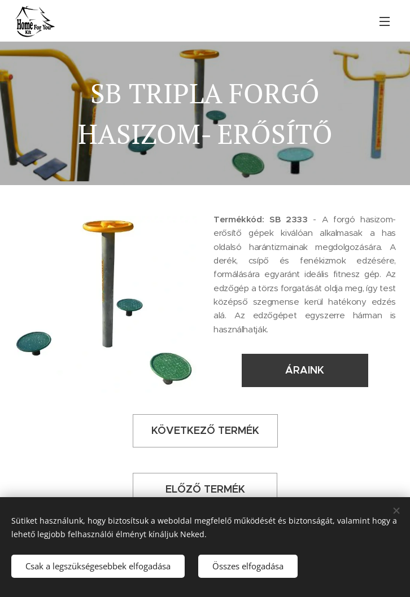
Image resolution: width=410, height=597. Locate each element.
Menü (385, 21)
